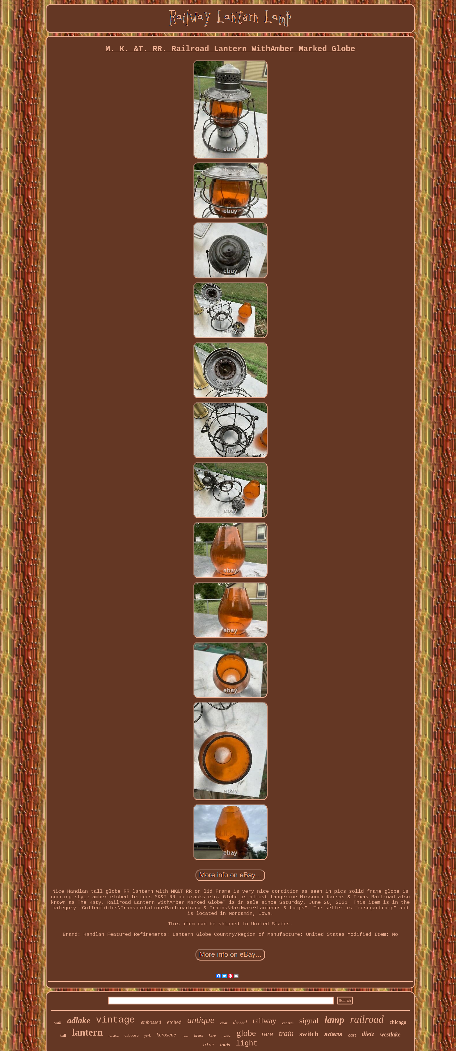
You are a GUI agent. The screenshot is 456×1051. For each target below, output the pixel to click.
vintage (115, 1020)
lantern (87, 1032)
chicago (397, 1022)
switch (308, 1034)
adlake (78, 1020)
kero (212, 1035)
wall (57, 1023)
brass (198, 1035)
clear (223, 1023)
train (286, 1033)
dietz (368, 1034)
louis (225, 1045)
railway (264, 1020)
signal (309, 1020)
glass (185, 1036)
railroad (367, 1019)
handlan (114, 1036)
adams (333, 1034)
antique (200, 1020)
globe (246, 1033)
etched (174, 1022)
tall (63, 1035)
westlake (390, 1034)
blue (208, 1045)
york (147, 1036)
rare (267, 1034)
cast (352, 1035)
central (287, 1023)
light (247, 1043)
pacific (226, 1036)
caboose (131, 1035)
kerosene (166, 1035)
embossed (151, 1022)
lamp (334, 1020)
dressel (240, 1022)
